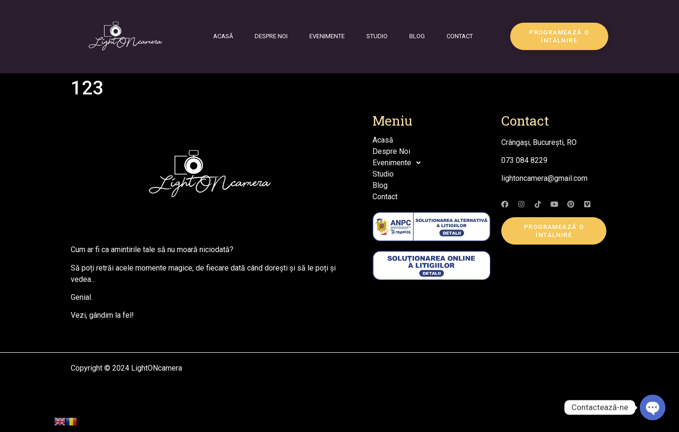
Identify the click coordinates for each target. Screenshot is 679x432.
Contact (460, 36)
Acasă (223, 36)
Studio (377, 36)
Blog (417, 36)
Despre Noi (271, 36)
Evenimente (327, 36)
